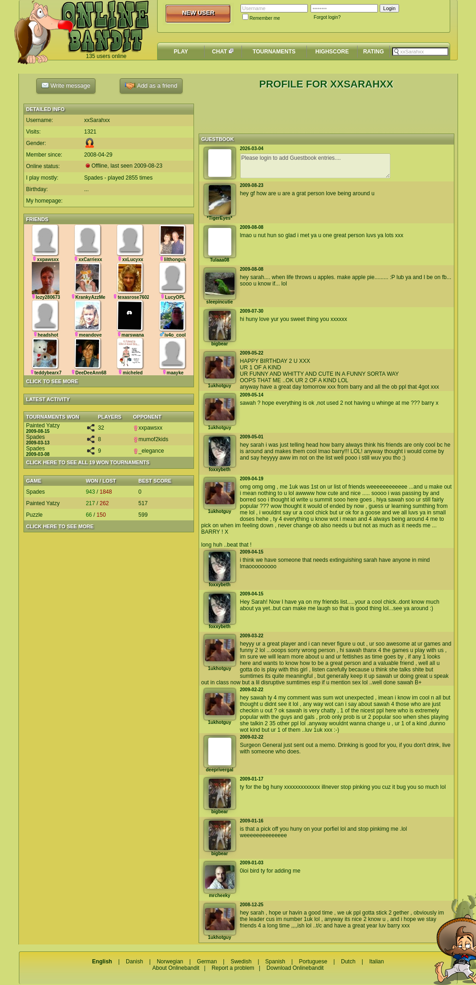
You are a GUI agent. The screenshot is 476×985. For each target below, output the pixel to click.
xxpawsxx (148, 428)
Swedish (240, 961)
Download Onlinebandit (294, 968)
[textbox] (420, 51)
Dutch (348, 961)
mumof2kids (151, 439)
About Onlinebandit (176, 968)
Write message (65, 85)
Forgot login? (327, 17)
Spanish (275, 961)
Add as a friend (151, 86)
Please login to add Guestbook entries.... (315, 165)
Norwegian (170, 961)
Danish (134, 961)
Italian (376, 961)
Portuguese (313, 961)
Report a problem (233, 968)
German (207, 961)
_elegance (148, 451)
